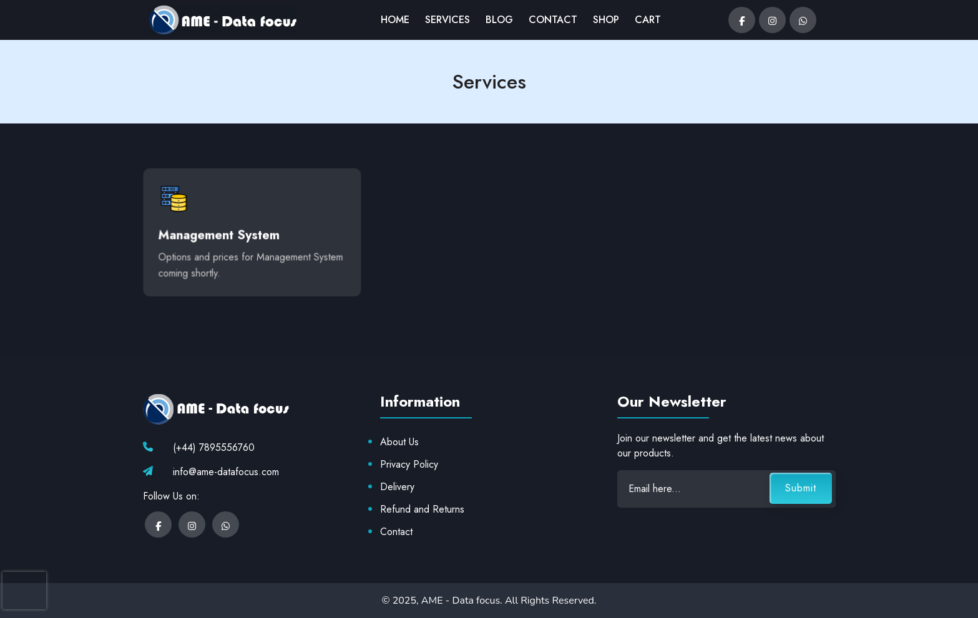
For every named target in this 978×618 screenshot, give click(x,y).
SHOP (606, 19)
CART (648, 19)
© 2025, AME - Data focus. (442, 600)
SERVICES (447, 19)
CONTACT (553, 19)
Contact (396, 531)
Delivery (397, 487)
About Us (399, 442)
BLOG (499, 19)
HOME (395, 19)
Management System (219, 233)
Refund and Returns (422, 509)
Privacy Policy (409, 464)
